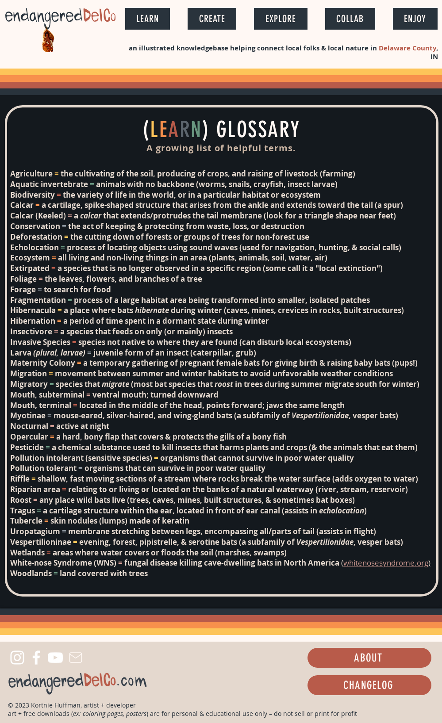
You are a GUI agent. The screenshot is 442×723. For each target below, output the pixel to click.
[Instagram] (17, 657)
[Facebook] (36, 657)
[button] (147, 19)
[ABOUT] (369, 658)
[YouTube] (55, 657)
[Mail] (75, 657)
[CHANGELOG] (369, 685)
